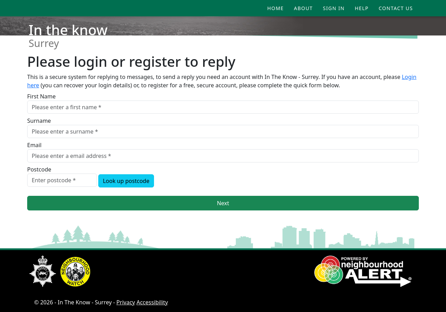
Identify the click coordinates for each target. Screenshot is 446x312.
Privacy (125, 302)
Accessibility (152, 302)
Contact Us (396, 8)
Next (223, 203)
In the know (68, 29)
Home (275, 8)
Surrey (44, 43)
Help (362, 8)
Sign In (334, 8)
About (303, 8)
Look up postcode (126, 181)
